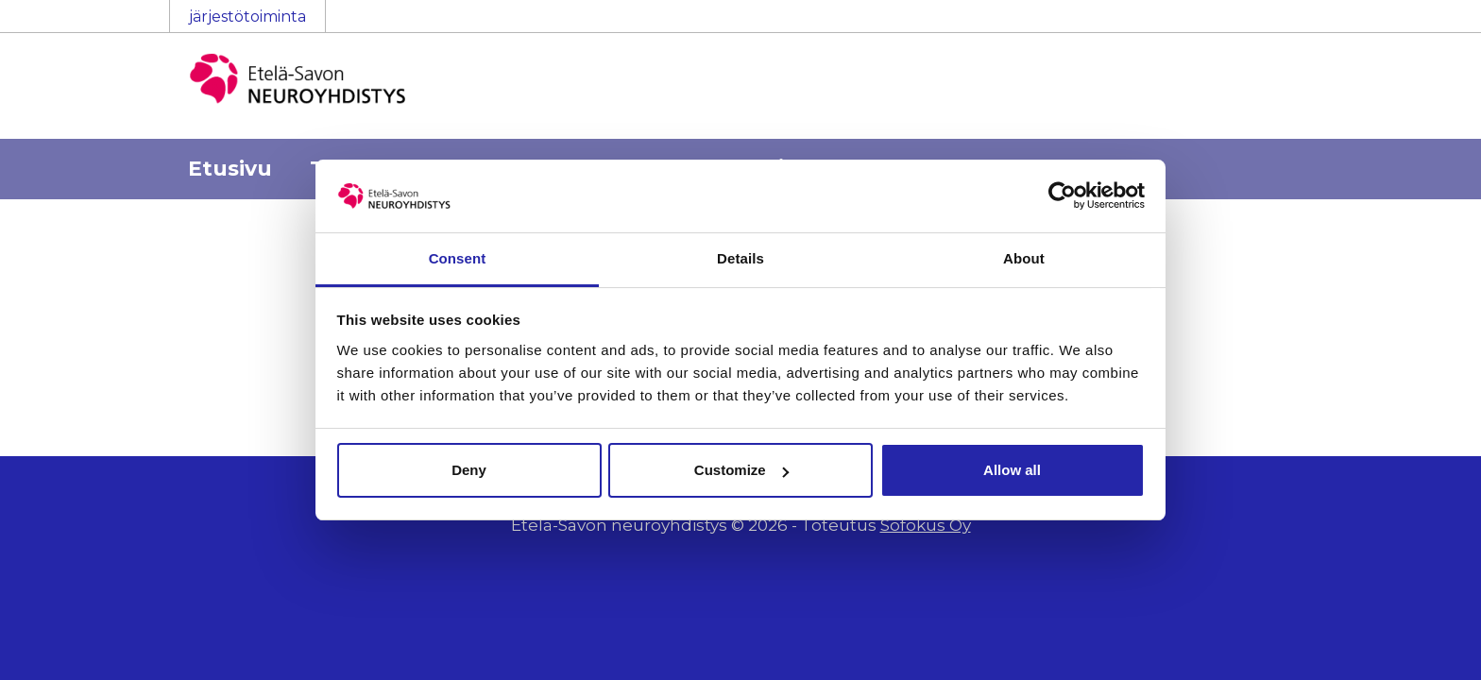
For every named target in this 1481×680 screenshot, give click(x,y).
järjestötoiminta (247, 17)
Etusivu (230, 168)
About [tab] (1024, 258)
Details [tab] (740, 258)
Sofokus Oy (925, 525)
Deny (468, 470)
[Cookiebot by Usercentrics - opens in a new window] (1062, 195)
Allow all (1012, 470)
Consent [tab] (457, 258)
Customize (741, 470)
